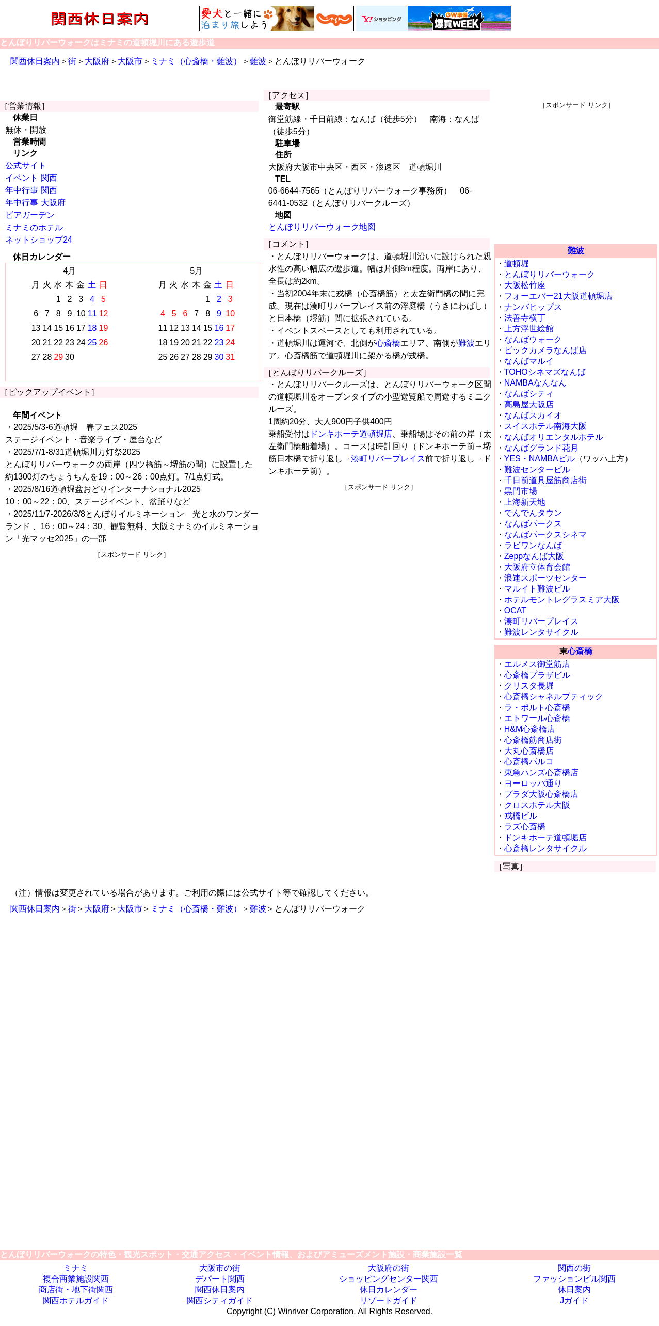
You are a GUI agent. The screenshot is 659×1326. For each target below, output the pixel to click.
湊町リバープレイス (388, 458)
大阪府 (97, 61)
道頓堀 (516, 263)
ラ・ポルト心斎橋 (537, 707)
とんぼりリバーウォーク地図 (322, 226)
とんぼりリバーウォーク (549, 274)
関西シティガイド (220, 1300)
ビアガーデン (30, 215)
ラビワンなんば (533, 545)
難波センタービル (537, 469)
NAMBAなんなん (535, 382)
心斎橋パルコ (529, 761)
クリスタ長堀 (529, 685)
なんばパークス (533, 523)
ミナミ (75, 1268)
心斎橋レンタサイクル (545, 848)
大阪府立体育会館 (537, 567)
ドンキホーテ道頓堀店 (351, 433)
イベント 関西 (31, 177)
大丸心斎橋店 (529, 750)
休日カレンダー (388, 1289)
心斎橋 (388, 343)
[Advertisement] (132, 632)
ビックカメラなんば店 (545, 350)
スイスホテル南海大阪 (545, 426)
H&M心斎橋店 (530, 729)
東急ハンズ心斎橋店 (541, 772)
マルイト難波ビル (537, 588)
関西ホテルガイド (76, 1300)
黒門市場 (520, 491)
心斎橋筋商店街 (533, 740)
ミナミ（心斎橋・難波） (196, 61)
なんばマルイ (529, 361)
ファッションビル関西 (574, 1278)
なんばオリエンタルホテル (553, 437)
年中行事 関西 (31, 190)
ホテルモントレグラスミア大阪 (562, 599)
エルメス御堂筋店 (537, 664)
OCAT (515, 610)
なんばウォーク (533, 339)
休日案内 (574, 1289)
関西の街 (574, 1268)
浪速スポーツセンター (545, 577)
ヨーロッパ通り (533, 783)
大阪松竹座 (524, 285)
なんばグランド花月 (541, 447)
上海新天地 (524, 502)
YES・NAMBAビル (539, 458)
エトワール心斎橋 (537, 718)
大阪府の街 (388, 1268)
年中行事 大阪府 (35, 202)
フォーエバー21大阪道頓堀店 (558, 296)
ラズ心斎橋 (524, 826)
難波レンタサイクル (541, 632)
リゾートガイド (388, 1300)
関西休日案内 (35, 61)
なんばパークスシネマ (545, 534)
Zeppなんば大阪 (534, 556)
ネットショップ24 (38, 239)
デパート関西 (220, 1278)
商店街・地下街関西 (76, 1289)
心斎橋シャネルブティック (553, 696)
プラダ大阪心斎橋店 (541, 794)
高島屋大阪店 (529, 404)
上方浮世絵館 (529, 328)
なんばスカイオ (533, 415)
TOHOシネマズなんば (545, 372)
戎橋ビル (520, 815)
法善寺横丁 (524, 317)
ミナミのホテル (34, 227)
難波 (258, 61)
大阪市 (130, 61)
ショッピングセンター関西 (388, 1278)
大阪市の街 (219, 1268)
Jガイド (574, 1300)
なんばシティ (529, 393)
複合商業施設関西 (76, 1278)
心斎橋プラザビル (537, 674)
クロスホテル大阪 (537, 805)
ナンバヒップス (533, 306)
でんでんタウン (533, 512)
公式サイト (25, 165)
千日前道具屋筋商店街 (545, 480)
